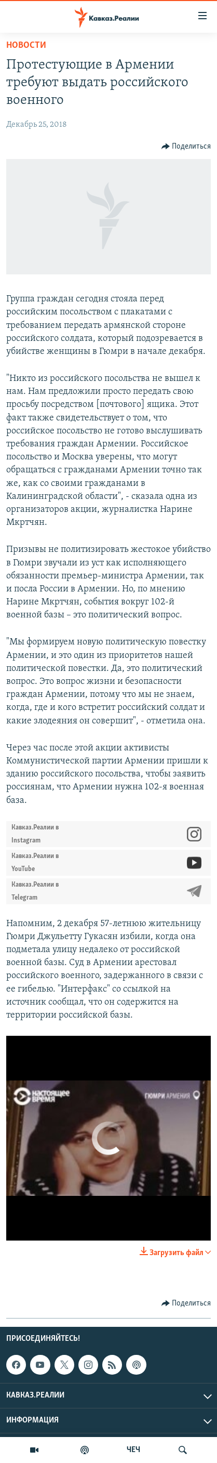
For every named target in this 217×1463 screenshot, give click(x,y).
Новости (26, 45)
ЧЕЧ (133, 1450)
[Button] (186, 146)
